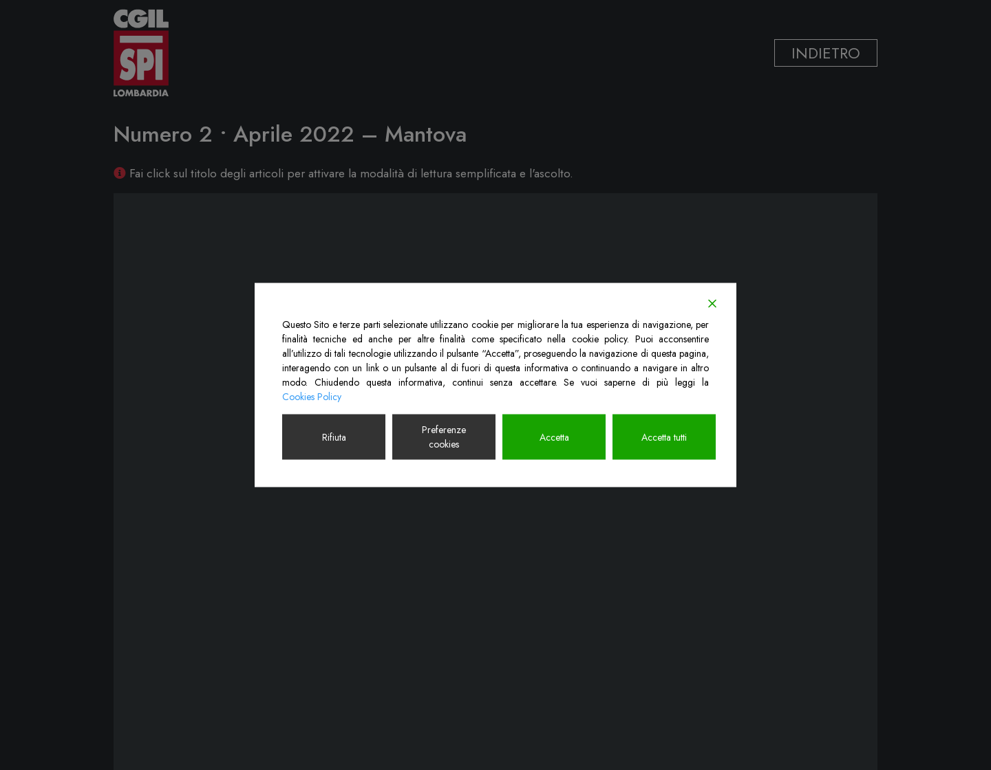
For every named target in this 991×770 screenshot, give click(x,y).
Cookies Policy (311, 397)
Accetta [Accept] (554, 436)
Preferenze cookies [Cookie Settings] (444, 437)
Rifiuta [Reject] (334, 436)
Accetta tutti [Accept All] (664, 436)
